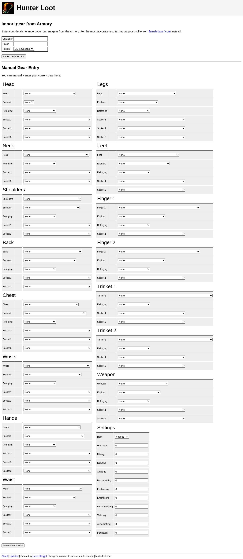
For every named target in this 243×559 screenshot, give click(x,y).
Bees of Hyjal (40, 556)
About (5, 556)
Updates (14, 556)
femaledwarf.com (160, 31)
